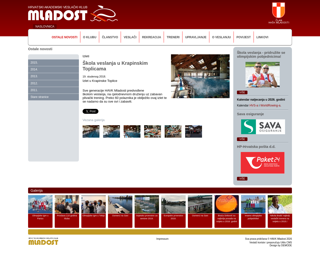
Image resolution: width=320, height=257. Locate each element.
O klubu (89, 37)
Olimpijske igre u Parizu (40, 217)
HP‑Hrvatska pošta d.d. (256, 147)
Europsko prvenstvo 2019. (173, 217)
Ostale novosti (64, 37)
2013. (34, 76)
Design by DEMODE (281, 245)
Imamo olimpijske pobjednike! (253, 217)
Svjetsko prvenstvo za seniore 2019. (147, 217)
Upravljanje (195, 37)
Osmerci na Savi (120, 215)
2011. (34, 90)
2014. (34, 69)
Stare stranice (40, 97)
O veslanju (221, 37)
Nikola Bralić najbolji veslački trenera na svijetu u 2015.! (280, 218)
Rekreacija (151, 37)
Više (242, 92)
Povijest (243, 37)
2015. (34, 62)
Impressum (162, 239)
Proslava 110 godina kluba (67, 217)
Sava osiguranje (250, 114)
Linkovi (262, 37)
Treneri (173, 37)
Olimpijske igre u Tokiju (93, 215)
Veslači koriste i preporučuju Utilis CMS (270, 242)
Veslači (130, 37)
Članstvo (110, 37)
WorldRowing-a (270, 105)
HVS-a (253, 105)
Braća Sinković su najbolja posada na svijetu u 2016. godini (226, 218)
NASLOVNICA (44, 26)
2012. (34, 83)
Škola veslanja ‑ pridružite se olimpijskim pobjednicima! (261, 54)
